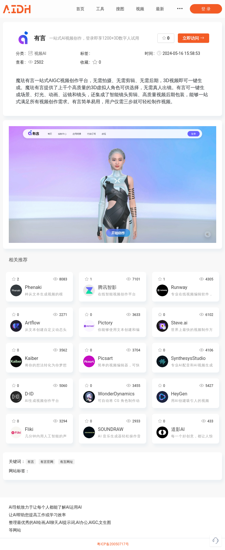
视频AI (37, 53)
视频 (140, 8)
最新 (160, 8)
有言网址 (66, 462)
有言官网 (46, 462)
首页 (80, 8)
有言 (31, 462)
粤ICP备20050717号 (113, 544)
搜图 (120, 8)
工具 (100, 8)
